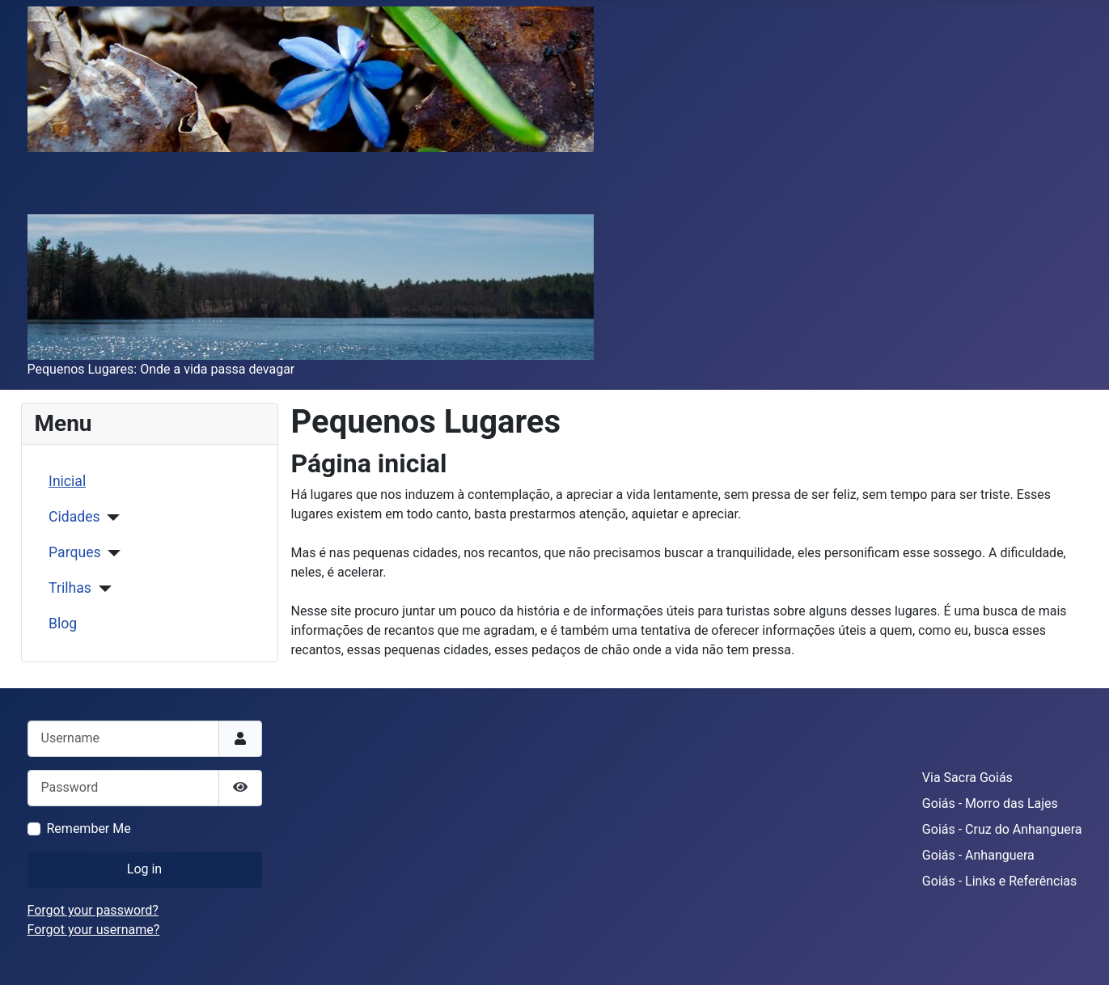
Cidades (74, 517)
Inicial (67, 481)
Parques (74, 552)
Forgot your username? (94, 929)
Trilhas (70, 588)
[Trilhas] (101, 589)
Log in (144, 869)
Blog (63, 623)
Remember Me (89, 828)
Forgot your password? (93, 910)
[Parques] (111, 553)
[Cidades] (110, 517)
